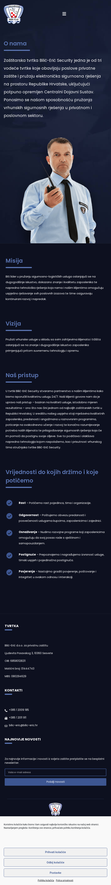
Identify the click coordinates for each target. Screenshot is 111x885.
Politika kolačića (46, 880)
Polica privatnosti (64, 880)
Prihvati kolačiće (55, 852)
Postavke (55, 872)
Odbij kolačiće (55, 862)
